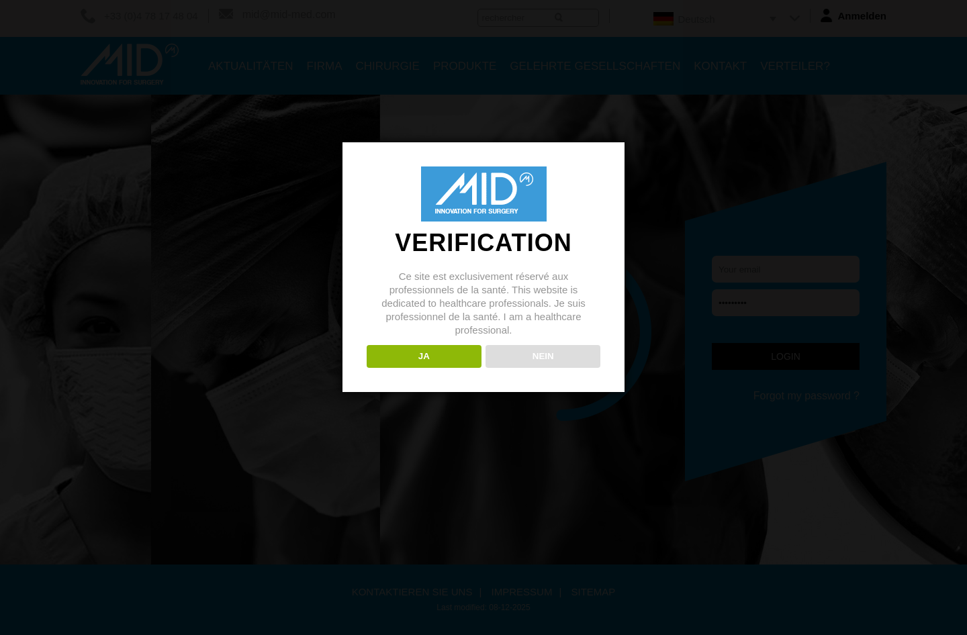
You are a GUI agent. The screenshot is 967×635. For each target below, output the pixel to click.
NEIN (543, 356)
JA (424, 356)
